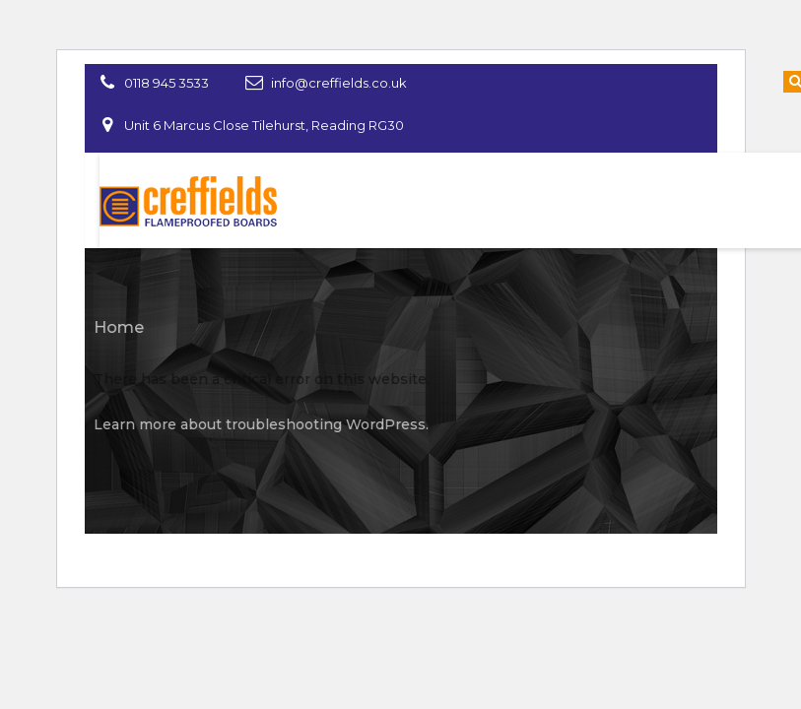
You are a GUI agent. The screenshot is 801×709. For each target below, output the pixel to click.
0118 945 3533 (166, 83)
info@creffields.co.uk (339, 83)
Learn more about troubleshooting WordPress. (256, 424)
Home (114, 327)
